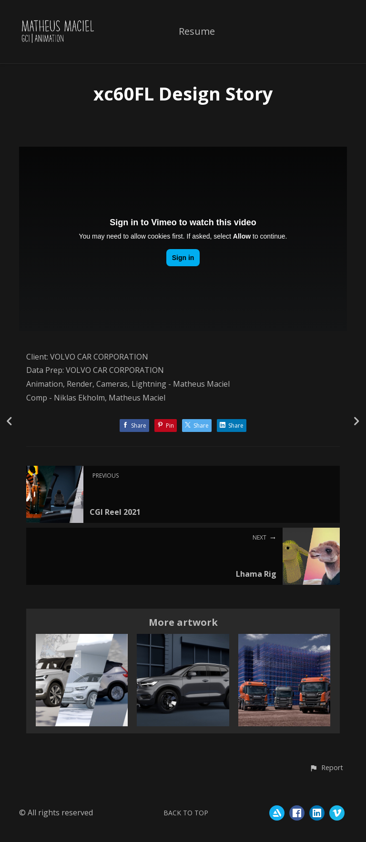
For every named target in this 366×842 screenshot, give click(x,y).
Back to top (185, 812)
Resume (197, 32)
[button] (326, 768)
